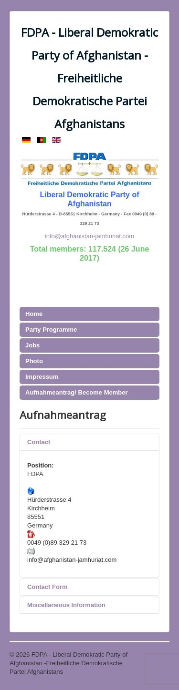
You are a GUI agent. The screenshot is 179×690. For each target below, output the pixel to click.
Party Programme (51, 329)
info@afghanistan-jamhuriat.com (89, 236)
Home (33, 313)
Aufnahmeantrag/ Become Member (76, 392)
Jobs (32, 345)
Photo (34, 361)
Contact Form (47, 586)
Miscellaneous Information (66, 605)
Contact (38, 442)
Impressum (41, 376)
